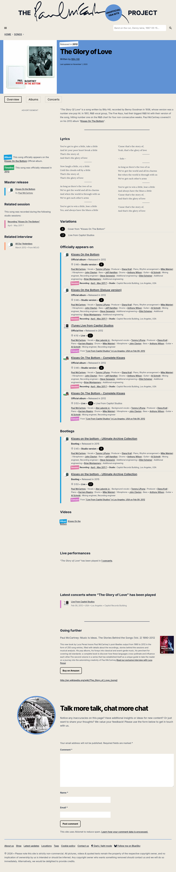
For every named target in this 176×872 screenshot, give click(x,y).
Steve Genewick (107, 276)
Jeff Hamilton (111, 272)
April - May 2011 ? (99, 283)
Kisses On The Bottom (92, 121)
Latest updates (31, 845)
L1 (63, 235)
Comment (66, 749)
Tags (56, 845)
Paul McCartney (25, 193)
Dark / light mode (101, 845)
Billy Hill (75, 59)
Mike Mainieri (167, 269)
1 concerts (106, 560)
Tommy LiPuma (103, 269)
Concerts (53, 99)
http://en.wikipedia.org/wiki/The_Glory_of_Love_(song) (88, 680)
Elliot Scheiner (145, 276)
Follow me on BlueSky (127, 845)
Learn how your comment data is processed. (124, 831)
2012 (6, 171)
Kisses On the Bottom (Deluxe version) (96, 290)
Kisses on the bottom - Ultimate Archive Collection (104, 438)
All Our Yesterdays (23, 243)
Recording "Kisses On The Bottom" (24, 221)
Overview (13, 99)
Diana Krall (127, 269)
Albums (33, 99)
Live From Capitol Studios (82, 601)
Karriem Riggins (85, 343)
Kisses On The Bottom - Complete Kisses (98, 357)
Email (64, 807)
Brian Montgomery (92, 279)
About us (9, 845)
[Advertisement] (30, 131)
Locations (46, 845)
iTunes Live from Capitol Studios (92, 325)
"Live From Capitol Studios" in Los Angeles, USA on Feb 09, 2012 (115, 351)
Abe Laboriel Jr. (103, 340)
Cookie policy (68, 845)
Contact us (83, 845)
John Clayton (91, 272)
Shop (18, 845)
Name (64, 792)
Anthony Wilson (134, 272)
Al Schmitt (155, 272)
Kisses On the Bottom (15, 161)
